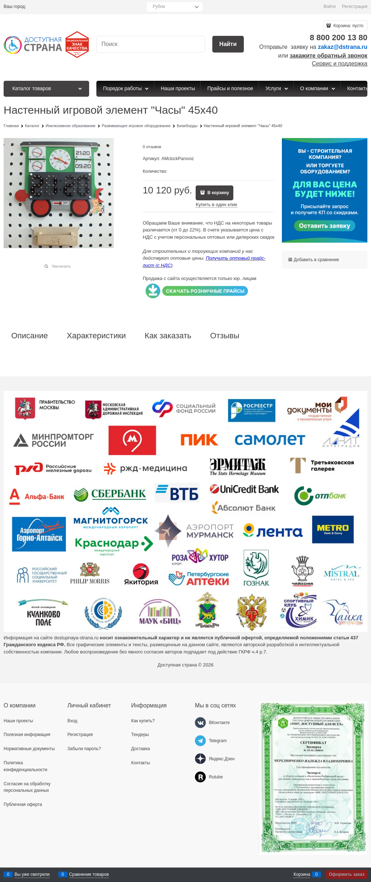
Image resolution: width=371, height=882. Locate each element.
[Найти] (228, 44)
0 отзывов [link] (152, 147)
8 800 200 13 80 (338, 37)
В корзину (217, 192)
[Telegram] (200, 740)
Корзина (301, 874)
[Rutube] (200, 777)
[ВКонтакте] (200, 722)
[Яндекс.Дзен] (200, 758)
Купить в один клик (216, 204)
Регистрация (354, 6)
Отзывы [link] (224, 336)
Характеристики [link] (96, 336)
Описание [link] (29, 336)
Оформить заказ (346, 874)
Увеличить (61, 266)
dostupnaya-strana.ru (76, 637)
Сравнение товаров (89, 874)
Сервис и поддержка (339, 63)
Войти (330, 6)
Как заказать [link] (168, 336)
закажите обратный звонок (328, 56)
